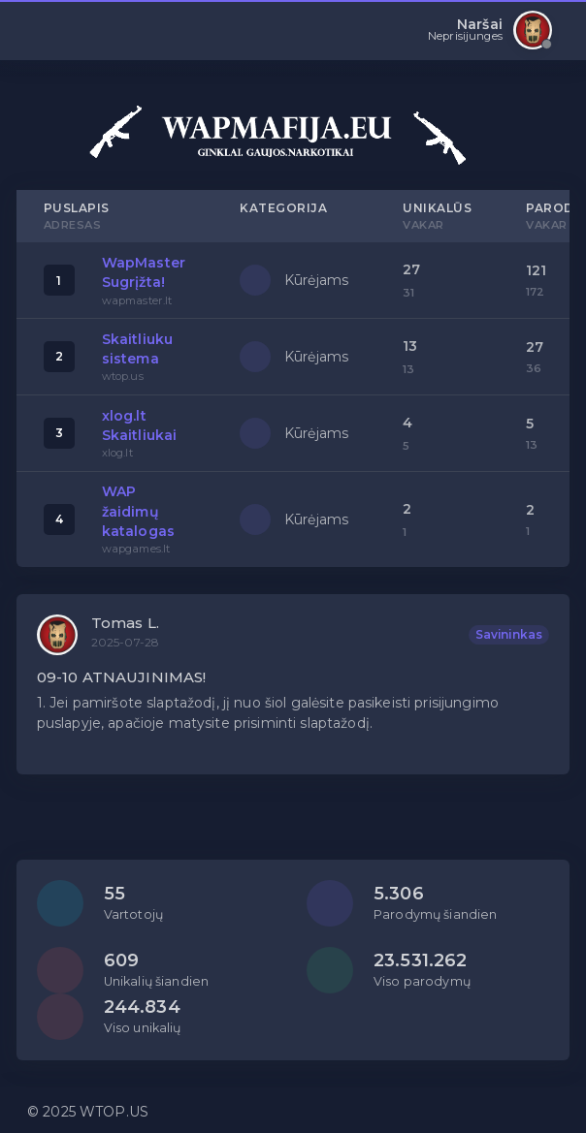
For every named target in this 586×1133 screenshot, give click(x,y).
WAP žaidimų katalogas (138, 511)
